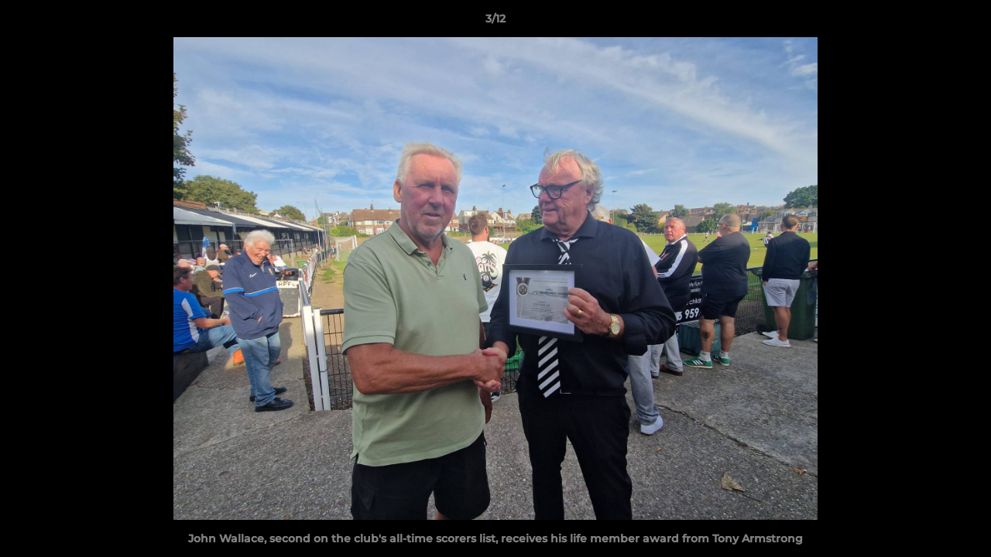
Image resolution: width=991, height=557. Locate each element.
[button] (963, 22)
